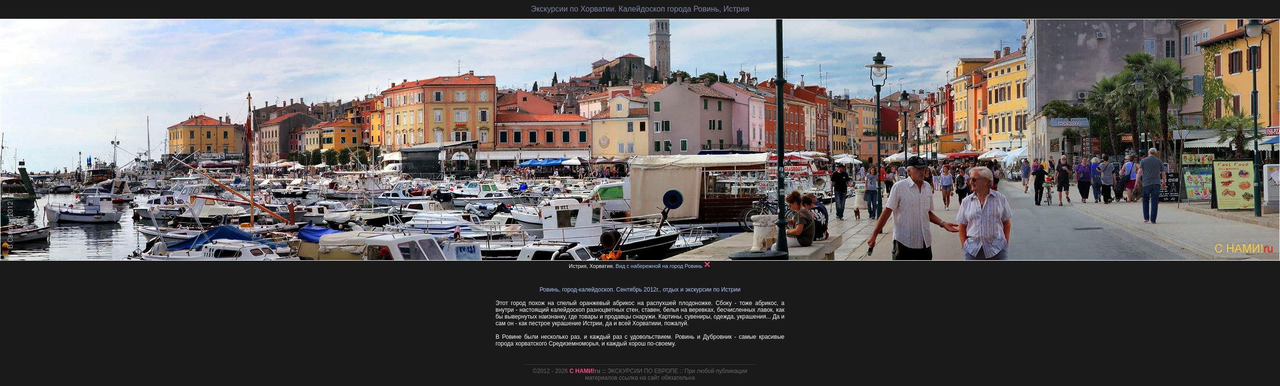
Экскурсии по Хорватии (572, 9)
